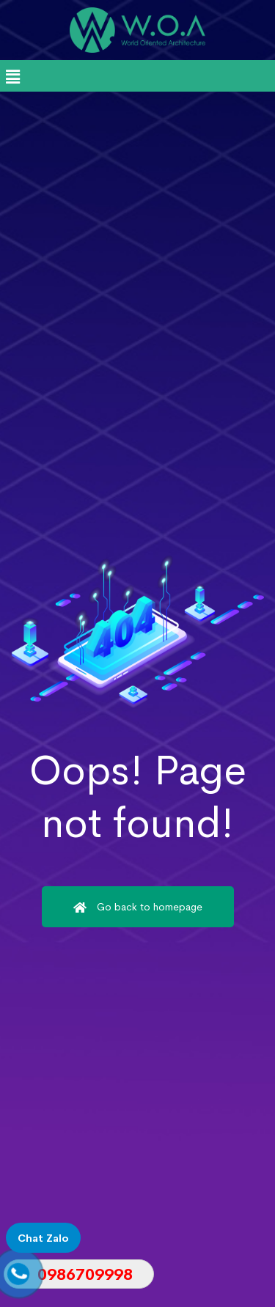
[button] (12, 78)
